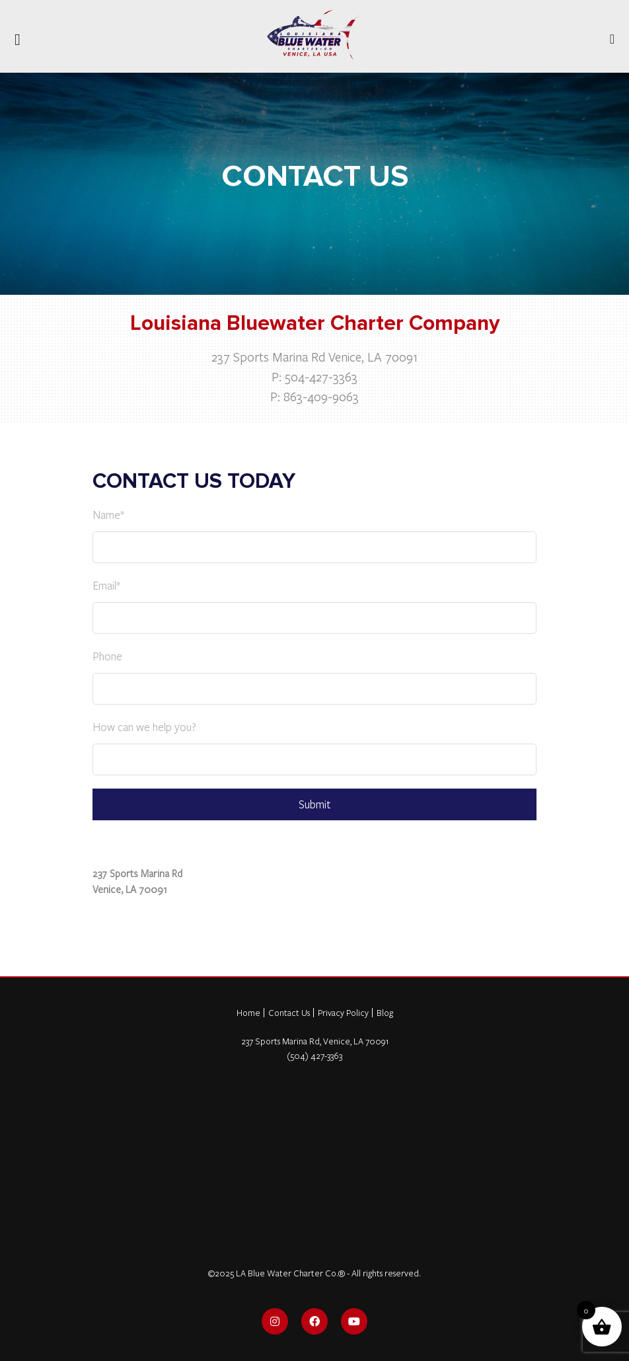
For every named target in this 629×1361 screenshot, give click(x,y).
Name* (108, 514)
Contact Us (289, 1013)
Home (248, 1013)
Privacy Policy (343, 1013)
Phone (107, 656)
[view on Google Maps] (314, 844)
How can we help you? (144, 726)
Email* (106, 585)
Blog (385, 1013)
